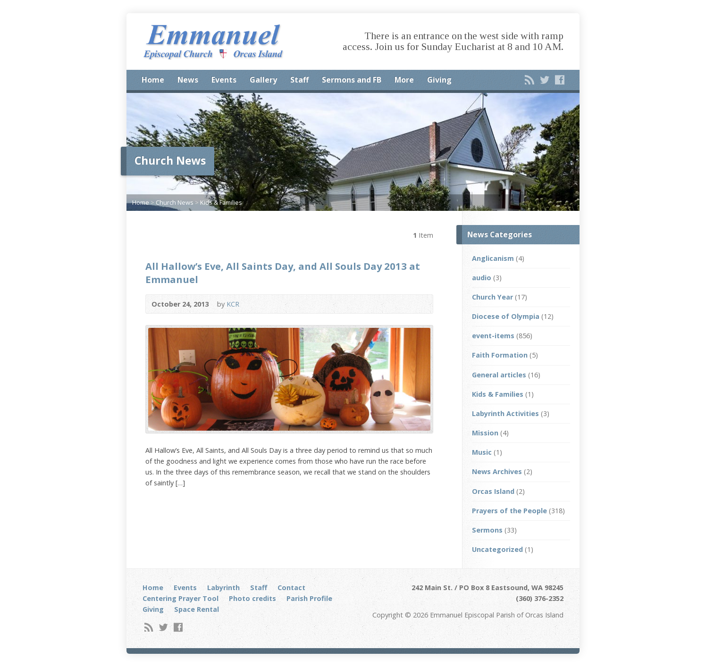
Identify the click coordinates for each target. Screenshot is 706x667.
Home (153, 80)
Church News (174, 202)
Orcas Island (493, 491)
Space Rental (196, 609)
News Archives (497, 471)
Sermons (487, 529)
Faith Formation (500, 354)
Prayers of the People (509, 510)
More (404, 80)
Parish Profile (309, 598)
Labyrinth (223, 587)
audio (481, 277)
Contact (291, 587)
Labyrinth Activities (505, 413)
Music (482, 452)
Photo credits (252, 598)
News (187, 80)
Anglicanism (493, 258)
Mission (485, 432)
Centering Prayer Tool (181, 598)
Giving (439, 80)
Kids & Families (221, 202)
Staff (299, 80)
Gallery (263, 80)
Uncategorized (497, 549)
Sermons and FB (351, 80)
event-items (493, 335)
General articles (499, 374)
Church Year (492, 296)
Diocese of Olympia (505, 316)
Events (223, 80)
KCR (233, 304)
